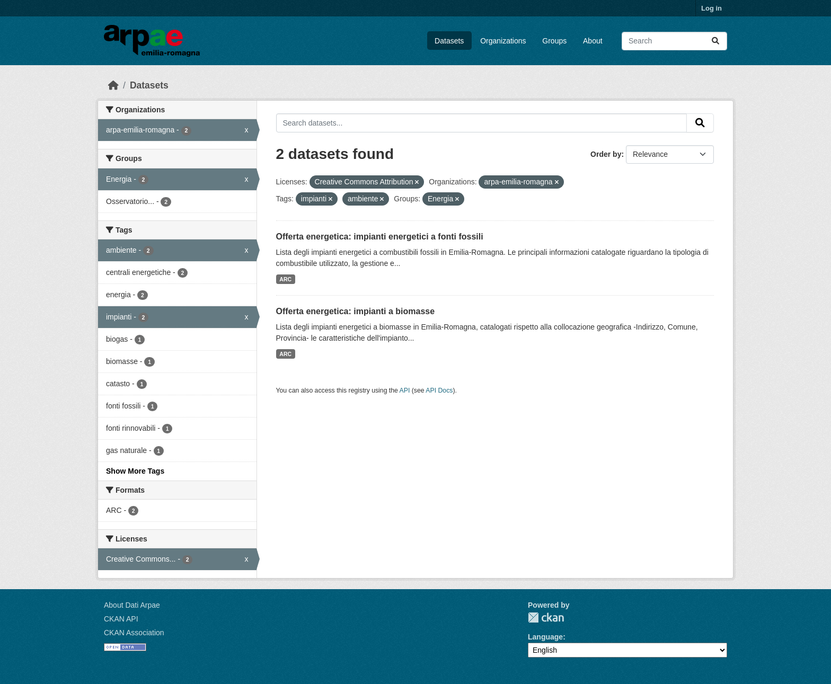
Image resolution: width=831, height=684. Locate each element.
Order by (605, 154)
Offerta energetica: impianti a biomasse (355, 311)
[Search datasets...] (674, 41)
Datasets (449, 41)
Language (545, 637)
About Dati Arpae (132, 605)
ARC (285, 279)
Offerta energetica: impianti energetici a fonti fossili (379, 236)
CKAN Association (134, 632)
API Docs (439, 390)
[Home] (113, 85)
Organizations (503, 41)
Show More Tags (135, 471)
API (405, 390)
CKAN (546, 617)
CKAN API (121, 619)
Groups (554, 41)
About (593, 41)
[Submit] (715, 41)
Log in (711, 8)
